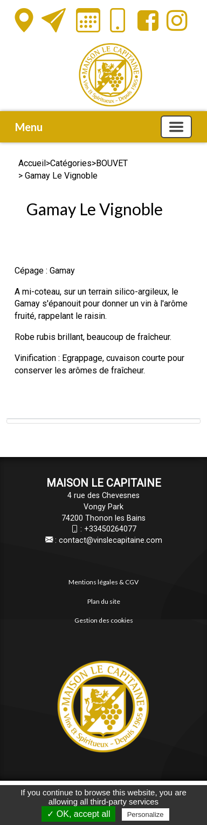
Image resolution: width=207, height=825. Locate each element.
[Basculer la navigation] (176, 126)
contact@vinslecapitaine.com (110, 540)
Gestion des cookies (103, 620)
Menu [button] (29, 126)
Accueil (32, 163)
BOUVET (112, 163)
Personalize (145, 814)
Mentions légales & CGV (103, 582)
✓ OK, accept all (78, 814)
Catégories (71, 163)
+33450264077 (110, 529)
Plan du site (103, 601)
